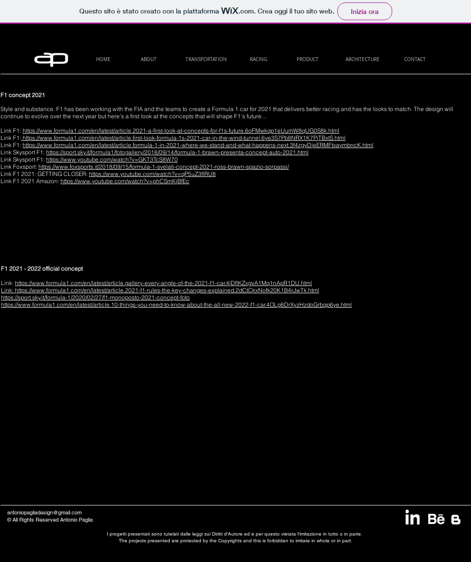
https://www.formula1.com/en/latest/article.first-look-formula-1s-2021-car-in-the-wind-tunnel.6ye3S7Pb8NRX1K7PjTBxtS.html (184, 137)
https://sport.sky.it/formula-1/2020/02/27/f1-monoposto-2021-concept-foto (95, 297)
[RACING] (258, 59)
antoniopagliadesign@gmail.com (44, 512)
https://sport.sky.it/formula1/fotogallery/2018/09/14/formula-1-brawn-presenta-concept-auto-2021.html (177, 152)
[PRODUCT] (307, 59)
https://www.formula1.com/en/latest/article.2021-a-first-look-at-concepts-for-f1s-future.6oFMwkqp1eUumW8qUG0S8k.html (181, 130)
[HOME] (103, 59)
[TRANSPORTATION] (206, 59)
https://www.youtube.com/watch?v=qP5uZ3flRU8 (152, 173)
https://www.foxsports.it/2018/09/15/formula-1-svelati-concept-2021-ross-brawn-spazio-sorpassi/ (163, 166)
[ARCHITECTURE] (362, 59)
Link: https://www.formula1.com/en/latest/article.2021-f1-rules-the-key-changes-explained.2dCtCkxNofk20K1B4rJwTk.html (160, 290)
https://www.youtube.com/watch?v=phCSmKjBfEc (125, 181)
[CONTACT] (415, 59)
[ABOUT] (149, 59)
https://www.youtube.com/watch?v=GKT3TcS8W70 (112, 159)
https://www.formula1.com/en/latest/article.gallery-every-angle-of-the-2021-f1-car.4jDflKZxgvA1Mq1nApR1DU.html (163, 283)
